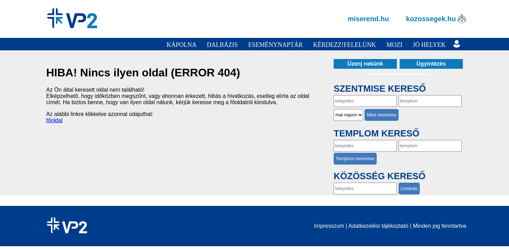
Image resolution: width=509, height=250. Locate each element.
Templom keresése (355, 158)
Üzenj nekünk (365, 64)
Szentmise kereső (380, 88)
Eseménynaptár (275, 44)
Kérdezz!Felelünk (344, 44)
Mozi (394, 44)
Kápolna (182, 44)
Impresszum (329, 226)
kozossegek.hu (431, 19)
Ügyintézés (431, 64)
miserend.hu (368, 19)
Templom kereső (376, 133)
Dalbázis (222, 44)
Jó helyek (429, 44)
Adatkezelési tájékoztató (379, 226)
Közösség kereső (379, 176)
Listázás (409, 188)
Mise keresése (382, 114)
